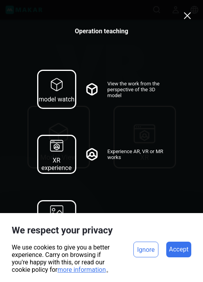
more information (81, 269)
